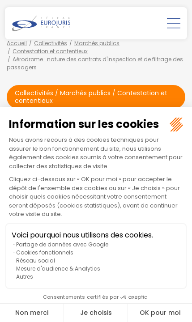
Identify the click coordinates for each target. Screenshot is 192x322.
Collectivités (50, 43)
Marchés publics (96, 43)
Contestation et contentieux (50, 51)
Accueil (17, 43)
